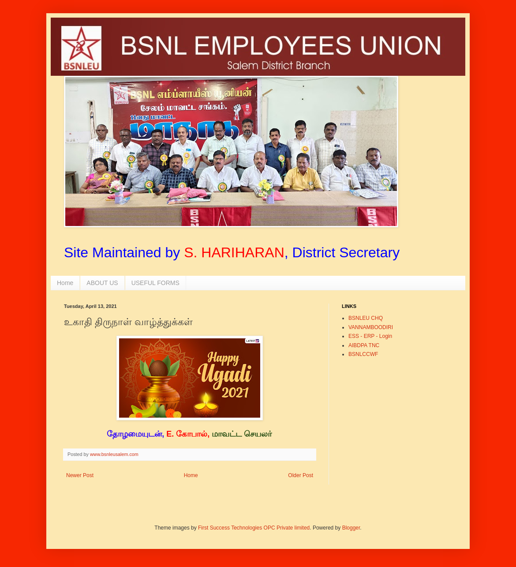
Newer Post (79, 475)
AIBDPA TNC (363, 345)
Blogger (351, 528)
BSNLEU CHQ (365, 318)
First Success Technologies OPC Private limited (254, 528)
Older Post (300, 475)
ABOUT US (102, 282)
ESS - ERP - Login (370, 336)
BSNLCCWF (363, 354)
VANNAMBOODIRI (370, 327)
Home (65, 282)
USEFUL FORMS (155, 282)
